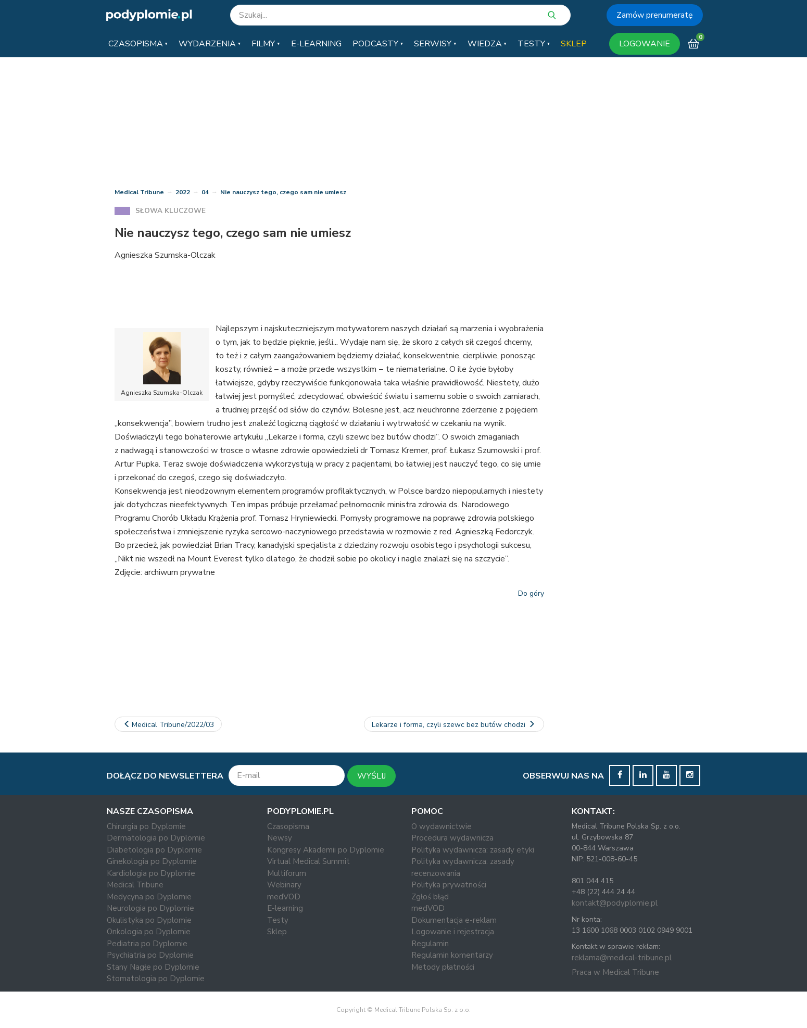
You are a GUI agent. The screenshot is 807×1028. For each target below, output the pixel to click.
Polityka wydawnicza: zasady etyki (472, 850)
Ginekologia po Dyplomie (152, 861)
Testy (277, 920)
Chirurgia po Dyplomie (146, 826)
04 (205, 192)
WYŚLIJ (371, 776)
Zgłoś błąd (430, 897)
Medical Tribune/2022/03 (168, 725)
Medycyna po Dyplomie (149, 897)
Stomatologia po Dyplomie (156, 978)
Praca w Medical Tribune (615, 972)
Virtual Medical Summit (308, 861)
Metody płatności (442, 967)
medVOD (283, 897)
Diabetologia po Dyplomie (154, 850)
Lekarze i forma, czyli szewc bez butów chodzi (454, 725)
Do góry (531, 593)
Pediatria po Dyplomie (147, 943)
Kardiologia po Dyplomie (151, 873)
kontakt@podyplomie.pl (615, 903)
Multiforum (286, 873)
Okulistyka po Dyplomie (149, 920)
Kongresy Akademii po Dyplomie (325, 850)
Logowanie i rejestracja (452, 931)
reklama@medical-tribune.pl (622, 957)
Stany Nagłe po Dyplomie (153, 967)
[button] (138, 43)
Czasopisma (288, 826)
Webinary (284, 885)
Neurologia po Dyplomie (150, 908)
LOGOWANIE (644, 44)
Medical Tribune (139, 192)
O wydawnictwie (441, 826)
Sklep (277, 931)
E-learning (285, 908)
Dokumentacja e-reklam (454, 920)
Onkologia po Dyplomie (149, 931)
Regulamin (430, 943)
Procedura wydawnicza (452, 838)
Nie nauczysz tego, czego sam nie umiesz (283, 192)
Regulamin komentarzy (452, 955)
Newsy (279, 838)
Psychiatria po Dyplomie (150, 955)
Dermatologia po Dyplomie (156, 838)
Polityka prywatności (448, 885)
